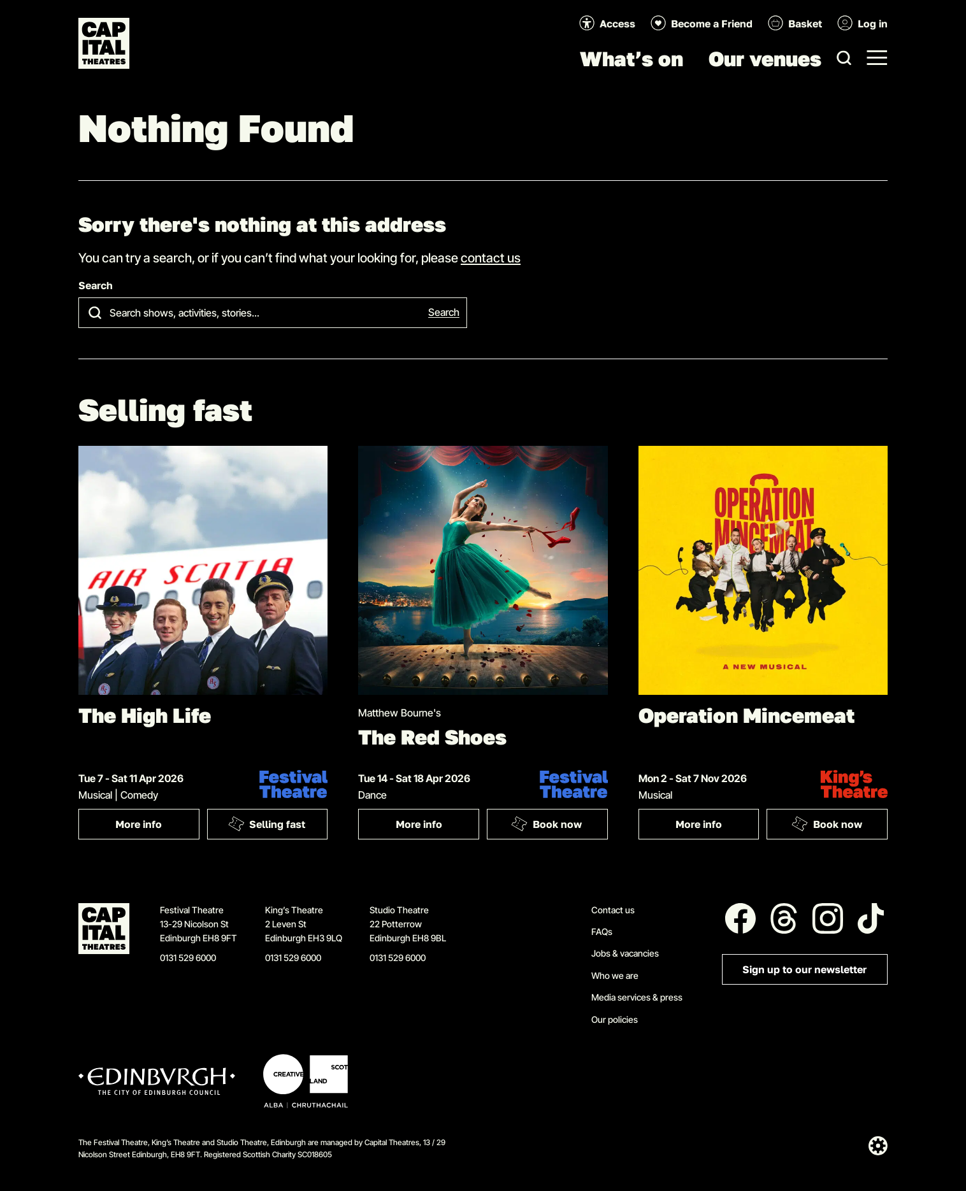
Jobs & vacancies (625, 953)
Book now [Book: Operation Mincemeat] (826, 823)
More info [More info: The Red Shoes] (419, 824)
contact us (491, 257)
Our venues (765, 58)
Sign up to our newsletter (804, 970)
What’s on (631, 58)
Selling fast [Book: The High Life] (266, 823)
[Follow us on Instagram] (827, 918)
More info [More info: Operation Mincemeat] (698, 824)
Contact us (613, 910)
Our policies (614, 1019)
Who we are (614, 975)
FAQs (601, 931)
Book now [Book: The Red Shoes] (547, 823)
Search (95, 286)
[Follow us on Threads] (783, 918)
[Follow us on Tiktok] (871, 918)
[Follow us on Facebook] (740, 918)
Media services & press (636, 997)
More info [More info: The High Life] (138, 824)
